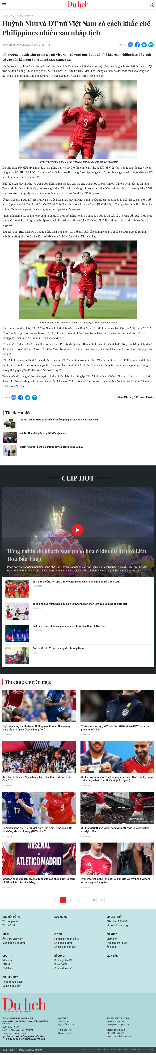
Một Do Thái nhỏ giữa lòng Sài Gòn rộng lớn (42, 433)
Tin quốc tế (8, 926)
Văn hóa (7, 961)
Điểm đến (111, 939)
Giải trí (18, 15)
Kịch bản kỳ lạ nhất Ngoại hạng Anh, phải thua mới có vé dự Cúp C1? (36, 779)
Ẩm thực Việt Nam (12, 939)
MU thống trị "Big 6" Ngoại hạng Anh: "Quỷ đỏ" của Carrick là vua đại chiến (114, 830)
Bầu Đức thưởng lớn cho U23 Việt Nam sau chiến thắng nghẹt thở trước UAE (76, 581)
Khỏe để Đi (60, 966)
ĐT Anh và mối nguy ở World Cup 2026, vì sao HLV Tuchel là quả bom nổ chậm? (114, 728)
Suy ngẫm (60, 917)
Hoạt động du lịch (12, 983)
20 (93, 900)
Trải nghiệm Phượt (116, 944)
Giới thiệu (8, 1052)
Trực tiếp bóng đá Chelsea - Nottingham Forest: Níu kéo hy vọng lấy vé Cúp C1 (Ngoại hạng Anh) (36, 728)
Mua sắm (112, 957)
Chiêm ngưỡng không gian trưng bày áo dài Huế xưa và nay (51, 446)
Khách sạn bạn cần (65, 948)
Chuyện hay (10, 979)
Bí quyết (60, 957)
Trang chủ (7, 15)
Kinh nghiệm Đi (63, 961)
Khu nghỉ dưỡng (63, 944)
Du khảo (111, 935)
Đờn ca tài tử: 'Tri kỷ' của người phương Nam (58, 648)
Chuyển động (11, 917)
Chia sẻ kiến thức (64, 970)
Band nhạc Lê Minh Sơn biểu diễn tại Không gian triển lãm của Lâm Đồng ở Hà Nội (80, 604)
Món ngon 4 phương (13, 944)
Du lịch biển (114, 917)
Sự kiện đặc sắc (11, 988)
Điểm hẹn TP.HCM (116, 922)
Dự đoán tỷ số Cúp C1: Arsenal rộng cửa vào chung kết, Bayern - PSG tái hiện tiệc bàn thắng (38, 881)
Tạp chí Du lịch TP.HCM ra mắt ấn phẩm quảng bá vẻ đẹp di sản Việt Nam (58, 419)
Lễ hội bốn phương (117, 926)
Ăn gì (5, 935)
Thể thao (28, 15)
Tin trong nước (10, 922)
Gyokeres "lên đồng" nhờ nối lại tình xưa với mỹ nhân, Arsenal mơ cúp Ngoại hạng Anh (115, 881)
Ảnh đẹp (111, 948)
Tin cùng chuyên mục (28, 682)
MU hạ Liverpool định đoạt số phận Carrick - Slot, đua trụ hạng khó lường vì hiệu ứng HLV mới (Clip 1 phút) (116, 779)
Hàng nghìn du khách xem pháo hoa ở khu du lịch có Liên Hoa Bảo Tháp (76, 554)
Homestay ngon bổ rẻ (66, 939)
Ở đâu (58, 935)
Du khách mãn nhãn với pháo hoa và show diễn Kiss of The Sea (69, 626)
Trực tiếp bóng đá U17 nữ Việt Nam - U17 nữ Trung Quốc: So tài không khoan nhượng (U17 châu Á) (39, 830)
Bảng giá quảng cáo (30, 1052)
